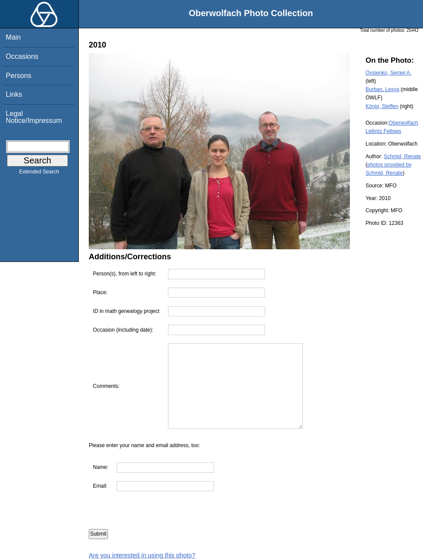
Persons (18, 75)
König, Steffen (382, 106)
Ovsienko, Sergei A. (388, 73)
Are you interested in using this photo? (142, 555)
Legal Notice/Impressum (34, 117)
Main (13, 37)
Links (14, 94)
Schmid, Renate (402, 156)
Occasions (22, 56)
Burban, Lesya (382, 89)
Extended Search (39, 173)
